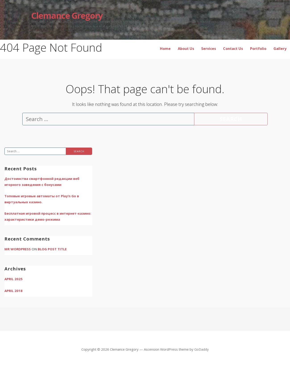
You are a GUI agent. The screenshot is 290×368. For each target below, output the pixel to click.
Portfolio (258, 48)
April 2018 (13, 290)
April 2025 (13, 279)
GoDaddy (201, 349)
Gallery (279, 48)
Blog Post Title (52, 249)
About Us (186, 48)
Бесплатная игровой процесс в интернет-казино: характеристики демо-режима (47, 216)
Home (165, 48)
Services (208, 48)
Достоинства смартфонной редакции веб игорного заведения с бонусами (41, 181)
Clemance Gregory (67, 15)
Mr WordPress (17, 249)
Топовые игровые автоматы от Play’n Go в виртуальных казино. (41, 199)
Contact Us (233, 48)
